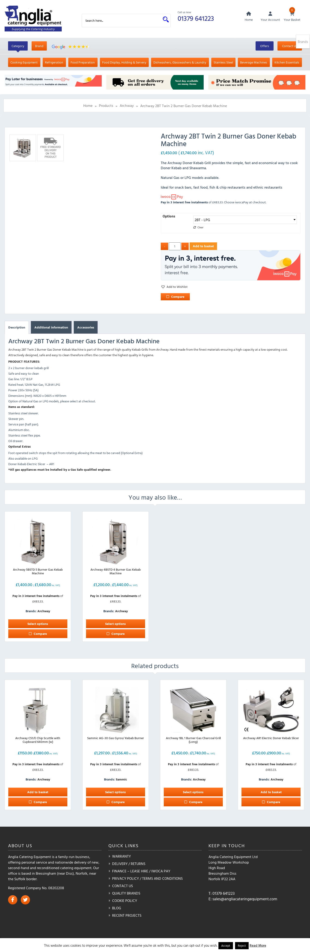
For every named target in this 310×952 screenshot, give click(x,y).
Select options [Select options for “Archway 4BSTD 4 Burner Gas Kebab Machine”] (115, 623)
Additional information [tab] (51, 327)
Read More (258, 945)
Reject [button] (242, 945)
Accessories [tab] (85, 327)
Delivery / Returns (128, 864)
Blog (116, 908)
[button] (174, 287)
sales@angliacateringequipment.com (244, 899)
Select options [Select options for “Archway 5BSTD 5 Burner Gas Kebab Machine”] (37, 623)
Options (169, 216)
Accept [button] (225, 945)
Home (87, 106)
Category (18, 46)
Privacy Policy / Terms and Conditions (147, 878)
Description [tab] (16, 327)
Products (106, 106)
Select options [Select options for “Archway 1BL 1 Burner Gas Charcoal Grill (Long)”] (193, 792)
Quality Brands (126, 893)
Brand (39, 46)
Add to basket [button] (37, 792)
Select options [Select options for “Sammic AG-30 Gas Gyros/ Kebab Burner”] (115, 792)
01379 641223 (196, 18)
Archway (127, 106)
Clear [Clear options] (200, 227)
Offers (264, 46)
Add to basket (203, 246)
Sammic (121, 779)
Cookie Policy (124, 901)
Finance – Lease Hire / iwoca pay (141, 871)
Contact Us (289, 46)
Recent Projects (126, 915)
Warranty (121, 856)
